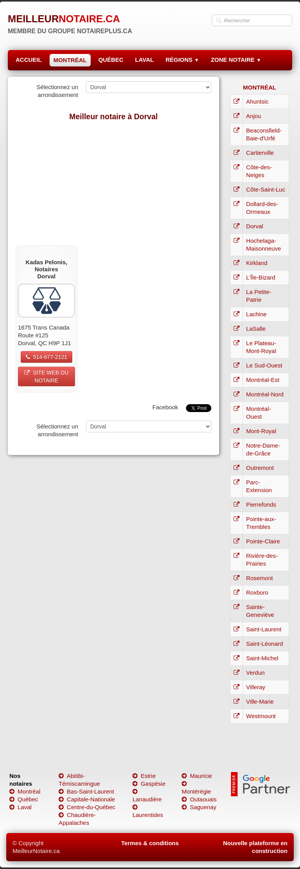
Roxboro (257, 592)
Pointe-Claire (263, 541)
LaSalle (256, 328)
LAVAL (144, 59)
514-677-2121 (46, 357)
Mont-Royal (261, 431)
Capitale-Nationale (87, 799)
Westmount (261, 716)
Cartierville (260, 152)
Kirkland (256, 263)
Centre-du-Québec (87, 807)
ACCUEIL (29, 59)
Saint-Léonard (264, 643)
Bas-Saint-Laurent (86, 791)
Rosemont (259, 578)
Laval (20, 807)
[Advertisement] (113, 183)
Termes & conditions (150, 843)
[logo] (70, 21)
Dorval (254, 226)
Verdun (255, 672)
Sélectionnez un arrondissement (57, 91)
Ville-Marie (260, 701)
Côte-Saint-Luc (265, 189)
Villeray (255, 687)
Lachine (256, 314)
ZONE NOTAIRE (236, 59)
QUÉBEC (110, 59)
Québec (23, 799)
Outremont (260, 467)
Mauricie (197, 775)
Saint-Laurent (263, 629)
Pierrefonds (261, 504)
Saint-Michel (262, 658)
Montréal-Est (262, 379)
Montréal (24, 791)
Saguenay (199, 807)
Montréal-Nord (265, 394)
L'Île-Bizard (260, 277)
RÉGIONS (182, 59)
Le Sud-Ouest (264, 365)
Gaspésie (148, 783)
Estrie (143, 775)
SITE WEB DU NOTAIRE (46, 376)
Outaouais (199, 799)
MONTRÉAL (70, 60)
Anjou (253, 116)
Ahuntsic (257, 101)
